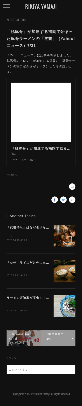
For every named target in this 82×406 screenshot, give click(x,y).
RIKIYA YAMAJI (41, 6)
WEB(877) (12, 179)
